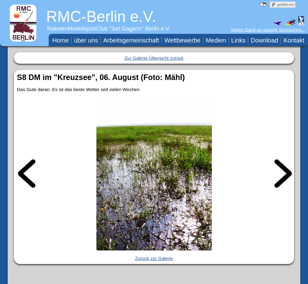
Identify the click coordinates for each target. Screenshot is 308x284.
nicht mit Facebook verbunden (263, 4)
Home (60, 40)
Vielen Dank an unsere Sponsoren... (268, 29)
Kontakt (293, 40)
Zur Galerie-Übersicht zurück (154, 58)
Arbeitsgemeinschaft (131, 40)
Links (238, 40)
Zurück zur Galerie (154, 258)
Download (264, 40)
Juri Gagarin (126, 29)
